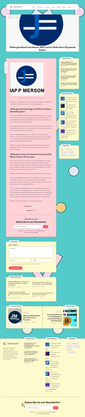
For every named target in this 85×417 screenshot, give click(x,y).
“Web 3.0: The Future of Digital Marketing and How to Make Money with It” (19, 293)
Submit (44, 226)
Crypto (53, 7)
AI (44, 7)
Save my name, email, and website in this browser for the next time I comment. (26, 264)
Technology (39, 7)
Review (64, 7)
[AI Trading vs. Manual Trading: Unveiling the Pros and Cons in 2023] (63, 99)
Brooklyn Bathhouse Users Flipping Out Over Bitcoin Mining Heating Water (55, 318)
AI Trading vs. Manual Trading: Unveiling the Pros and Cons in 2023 (71, 99)
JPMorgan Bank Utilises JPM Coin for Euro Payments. (30, 318)
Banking (59, 7)
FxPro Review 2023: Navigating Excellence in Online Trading (71, 106)
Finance (48, 7)
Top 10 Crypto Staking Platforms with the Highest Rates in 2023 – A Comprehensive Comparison (53, 374)
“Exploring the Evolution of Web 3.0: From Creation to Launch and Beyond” (43, 283)
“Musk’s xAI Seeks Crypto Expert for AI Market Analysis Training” (43, 293)
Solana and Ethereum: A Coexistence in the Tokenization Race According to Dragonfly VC (18, 283)
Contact (69, 7)
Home (33, 7)
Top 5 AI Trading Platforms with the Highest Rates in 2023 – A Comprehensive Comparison (52, 363)
